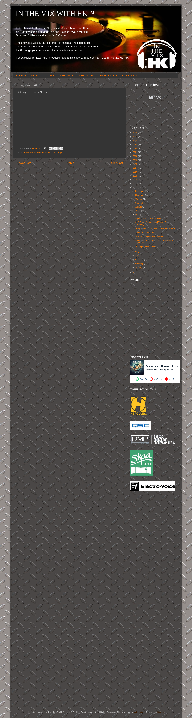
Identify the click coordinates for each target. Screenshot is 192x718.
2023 (135, 144)
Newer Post (23, 163)
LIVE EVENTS (129, 75)
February (139, 263)
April (137, 255)
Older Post (116, 163)
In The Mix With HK (32, 152)
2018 (135, 164)
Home (70, 163)
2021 (135, 152)
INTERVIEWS (67, 75)
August (138, 207)
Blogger (160, 712)
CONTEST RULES (108, 75)
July (137, 211)
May (137, 252)
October (139, 199)
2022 (135, 148)
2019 (135, 160)
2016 (135, 172)
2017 (135, 168)
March (138, 259)
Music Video (47, 152)
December (140, 191)
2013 (135, 183)
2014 (135, 180)
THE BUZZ (50, 75)
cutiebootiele (139, 712)
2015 (135, 176)
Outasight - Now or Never (146, 247)
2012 (135, 188)
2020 (135, 156)
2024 (135, 140)
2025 (135, 136)
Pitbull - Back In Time (144, 232)
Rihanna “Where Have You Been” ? (150, 236)
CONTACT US (87, 75)
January (139, 267)
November (140, 195)
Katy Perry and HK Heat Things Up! (151, 218)
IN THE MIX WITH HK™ (55, 13)
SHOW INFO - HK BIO (28, 75)
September (140, 203)
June (137, 215)
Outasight (58, 152)
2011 (135, 272)
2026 (135, 132)
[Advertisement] (142, 542)
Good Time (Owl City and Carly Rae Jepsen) (155, 228)
